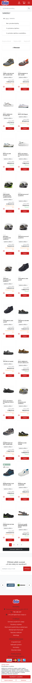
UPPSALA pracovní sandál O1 (23, 195)
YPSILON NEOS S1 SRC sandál (23, 74)
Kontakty (16, 647)
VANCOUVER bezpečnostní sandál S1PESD (7, 196)
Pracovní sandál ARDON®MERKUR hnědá (22, 526)
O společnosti (16, 642)
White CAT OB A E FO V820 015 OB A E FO (23, 155)
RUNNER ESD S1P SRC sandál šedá (7, 443)
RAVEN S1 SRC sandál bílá (22, 484)
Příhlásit (27, 569)
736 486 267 (17, 612)
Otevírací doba (16, 650)
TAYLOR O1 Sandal (8, 361)
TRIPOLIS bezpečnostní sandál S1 (7, 280)
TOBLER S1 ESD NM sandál (23, 321)
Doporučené (6, 41)
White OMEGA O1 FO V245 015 (7, 114)
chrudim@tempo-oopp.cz (17, 614)
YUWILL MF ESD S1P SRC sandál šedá (8, 74)
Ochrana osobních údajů (16, 622)
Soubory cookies (16, 624)
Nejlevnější (17, 41)
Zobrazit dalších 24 (16, 549)
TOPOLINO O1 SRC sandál (8, 321)
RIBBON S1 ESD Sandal (22, 443)
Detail (10, 89)
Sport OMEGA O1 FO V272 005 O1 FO (23, 362)
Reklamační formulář (16, 630)
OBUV (7, 18)
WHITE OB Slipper (23, 114)
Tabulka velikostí (16, 632)
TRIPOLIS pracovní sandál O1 (23, 237)
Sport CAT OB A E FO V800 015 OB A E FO (8, 402)
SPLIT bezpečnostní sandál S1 (22, 402)
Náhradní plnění (16, 644)
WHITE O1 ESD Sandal (7, 154)
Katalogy (16, 635)
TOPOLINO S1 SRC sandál (23, 279)
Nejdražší (27, 41)
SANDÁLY (12, 18)
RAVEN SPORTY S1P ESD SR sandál (8, 484)
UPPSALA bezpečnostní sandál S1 (7, 238)
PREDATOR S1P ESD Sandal (8, 525)
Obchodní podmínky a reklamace (16, 627)
